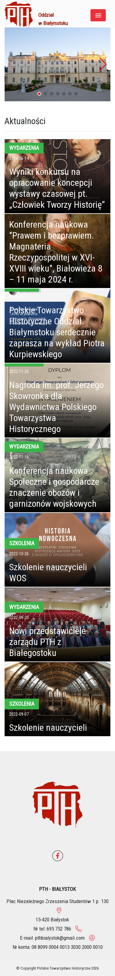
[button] (103, 64)
